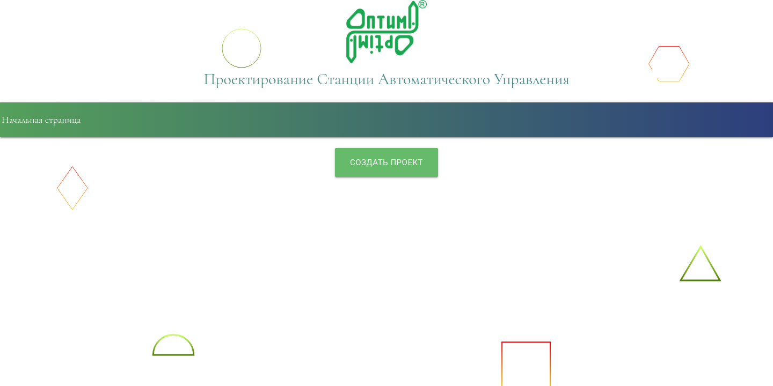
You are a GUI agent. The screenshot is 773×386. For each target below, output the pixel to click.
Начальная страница (41, 119)
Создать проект (386, 162)
